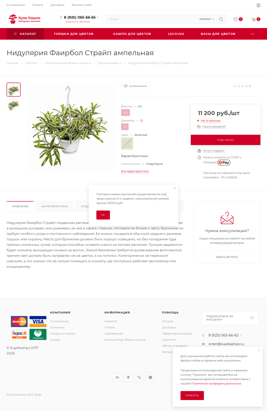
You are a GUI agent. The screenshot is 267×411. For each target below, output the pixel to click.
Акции (55, 339)
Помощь (170, 312)
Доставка (169, 327)
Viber (139, 377)
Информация (117, 312)
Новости (110, 321)
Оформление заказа (177, 333)
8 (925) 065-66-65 (80, 17)
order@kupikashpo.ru (226, 344)
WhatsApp (150, 377)
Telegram (128, 377)
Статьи (109, 327)
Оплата (167, 321)
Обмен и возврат (174, 345)
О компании (59, 321)
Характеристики (54, 206)
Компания (60, 312)
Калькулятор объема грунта (125, 339)
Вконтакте (117, 377)
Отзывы (87, 206)
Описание (20, 206)
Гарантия (169, 339)
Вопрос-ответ (172, 352)
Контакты (57, 327)
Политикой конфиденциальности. (216, 383)
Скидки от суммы (62, 333)
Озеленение (113, 333)
